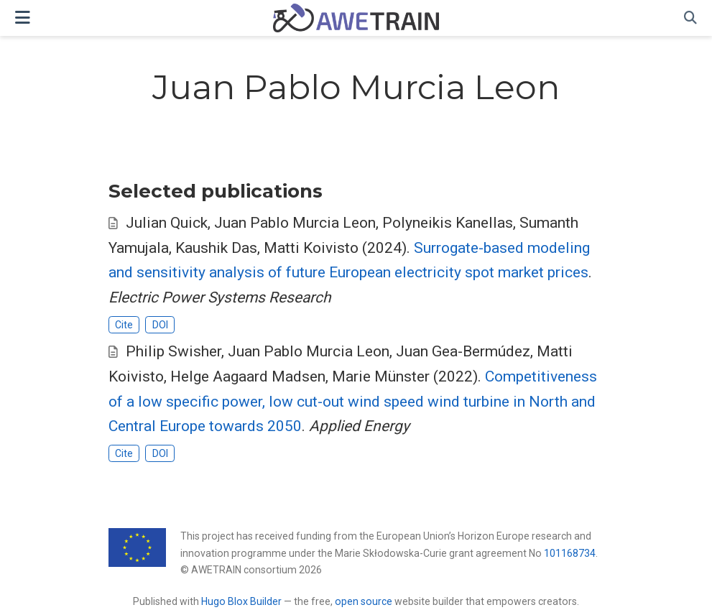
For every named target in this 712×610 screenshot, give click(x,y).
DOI (160, 325)
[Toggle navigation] (22, 17)
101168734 (570, 553)
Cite (124, 325)
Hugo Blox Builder (241, 601)
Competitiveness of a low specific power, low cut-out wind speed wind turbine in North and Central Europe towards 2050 (352, 401)
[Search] (690, 18)
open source (363, 601)
